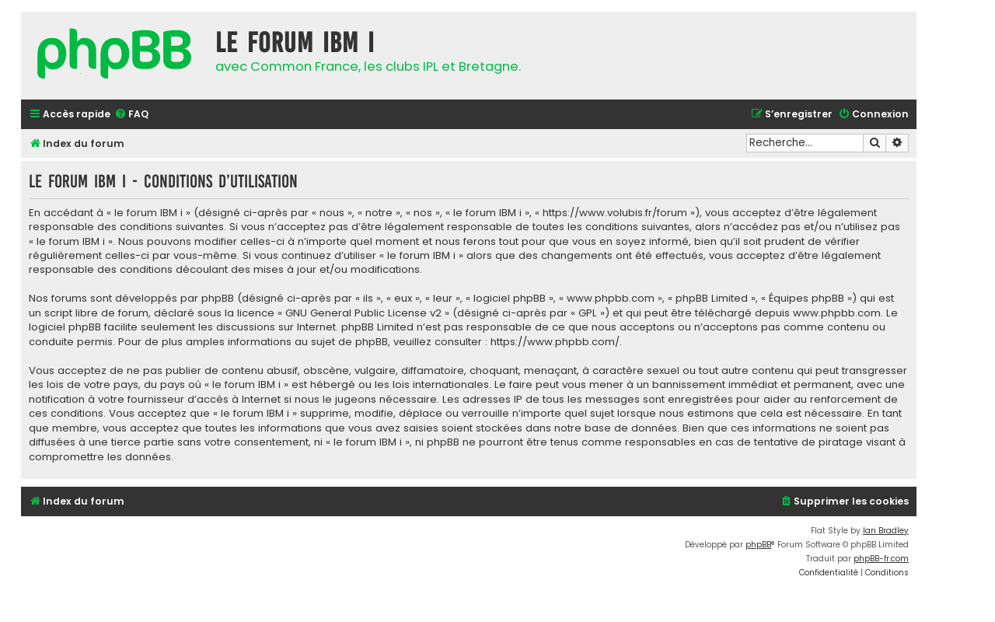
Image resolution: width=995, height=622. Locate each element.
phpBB (758, 544)
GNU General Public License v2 (363, 313)
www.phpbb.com (837, 313)
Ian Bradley (886, 530)
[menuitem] (131, 114)
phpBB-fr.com (881, 558)
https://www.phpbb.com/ (555, 342)
